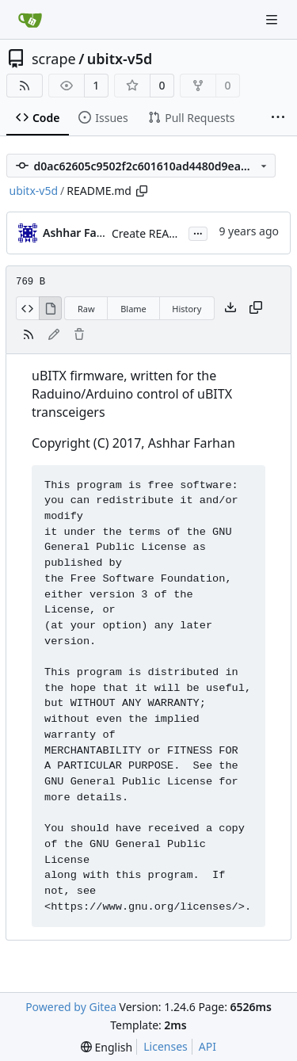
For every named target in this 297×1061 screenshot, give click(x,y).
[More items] (278, 118)
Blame (133, 309)
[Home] (30, 20)
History (186, 309)
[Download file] (230, 308)
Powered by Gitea (70, 1006)
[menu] (106, 1047)
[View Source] (27, 308)
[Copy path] (141, 191)
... (198, 232)
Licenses (165, 1046)
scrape (54, 59)
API (207, 1046)
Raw (86, 309)
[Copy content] (255, 308)
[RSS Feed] (24, 85)
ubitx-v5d (119, 59)
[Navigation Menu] (273, 19)
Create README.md (162, 233)
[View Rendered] (51, 308)
